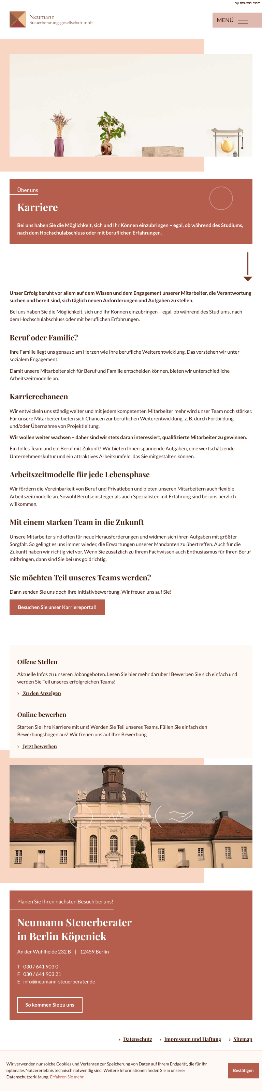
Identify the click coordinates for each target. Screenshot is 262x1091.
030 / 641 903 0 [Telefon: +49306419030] (40, 967)
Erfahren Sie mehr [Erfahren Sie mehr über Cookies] (67, 1076)
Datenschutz (137, 1039)
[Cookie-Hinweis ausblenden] (243, 1070)
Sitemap (242, 1039)
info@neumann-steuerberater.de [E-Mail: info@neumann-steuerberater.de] (59, 982)
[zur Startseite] (55, 19)
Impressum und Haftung (192, 1039)
